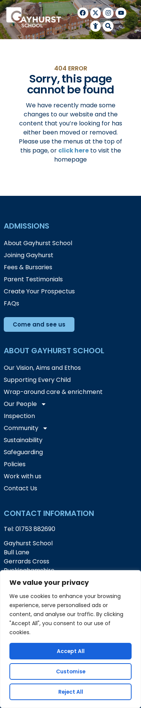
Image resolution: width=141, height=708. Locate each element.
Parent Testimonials (33, 279)
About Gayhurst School (38, 243)
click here (73, 150)
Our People (25, 404)
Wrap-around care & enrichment (53, 392)
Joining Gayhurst (28, 255)
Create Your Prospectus (39, 291)
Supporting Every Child (37, 379)
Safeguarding (23, 452)
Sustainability (23, 440)
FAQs (11, 303)
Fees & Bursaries (28, 267)
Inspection (19, 416)
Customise (71, 671)
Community (26, 428)
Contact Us (20, 488)
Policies (15, 464)
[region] (70, 639)
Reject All (70, 692)
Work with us (22, 476)
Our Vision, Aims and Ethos (42, 367)
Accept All (70, 651)
